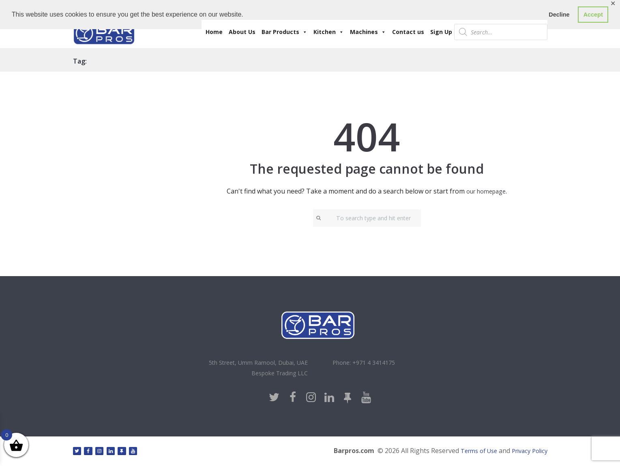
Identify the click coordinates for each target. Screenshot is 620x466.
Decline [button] (559, 14)
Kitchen (328, 32)
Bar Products (284, 32)
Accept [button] (593, 14)
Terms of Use (471, 452)
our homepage (486, 191)
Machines (368, 32)
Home (214, 32)
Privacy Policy (527, 452)
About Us (242, 32)
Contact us (408, 32)
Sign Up (441, 32)
